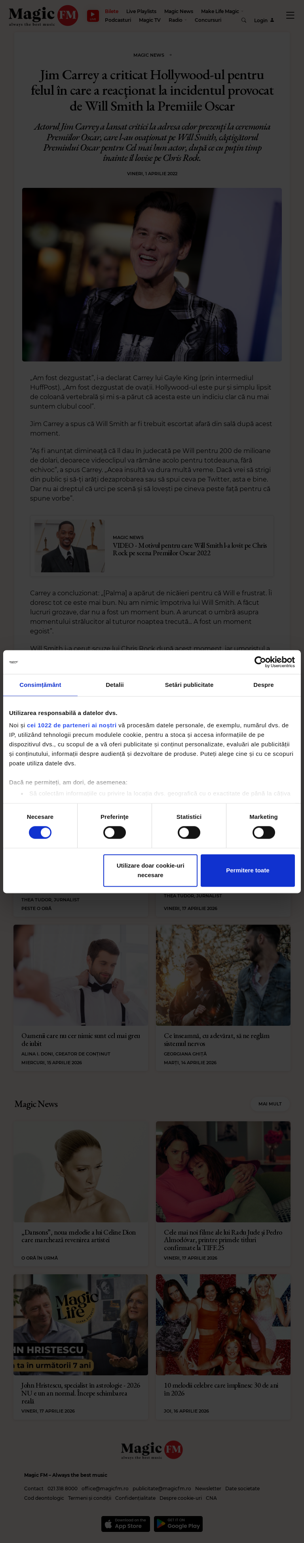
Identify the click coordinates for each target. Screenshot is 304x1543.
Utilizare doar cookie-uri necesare (150, 870)
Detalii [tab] (115, 684)
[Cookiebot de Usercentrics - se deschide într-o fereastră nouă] (260, 662)
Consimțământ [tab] (40, 684)
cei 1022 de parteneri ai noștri (71, 725)
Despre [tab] (263, 684)
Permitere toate (247, 870)
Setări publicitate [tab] (189, 684)
